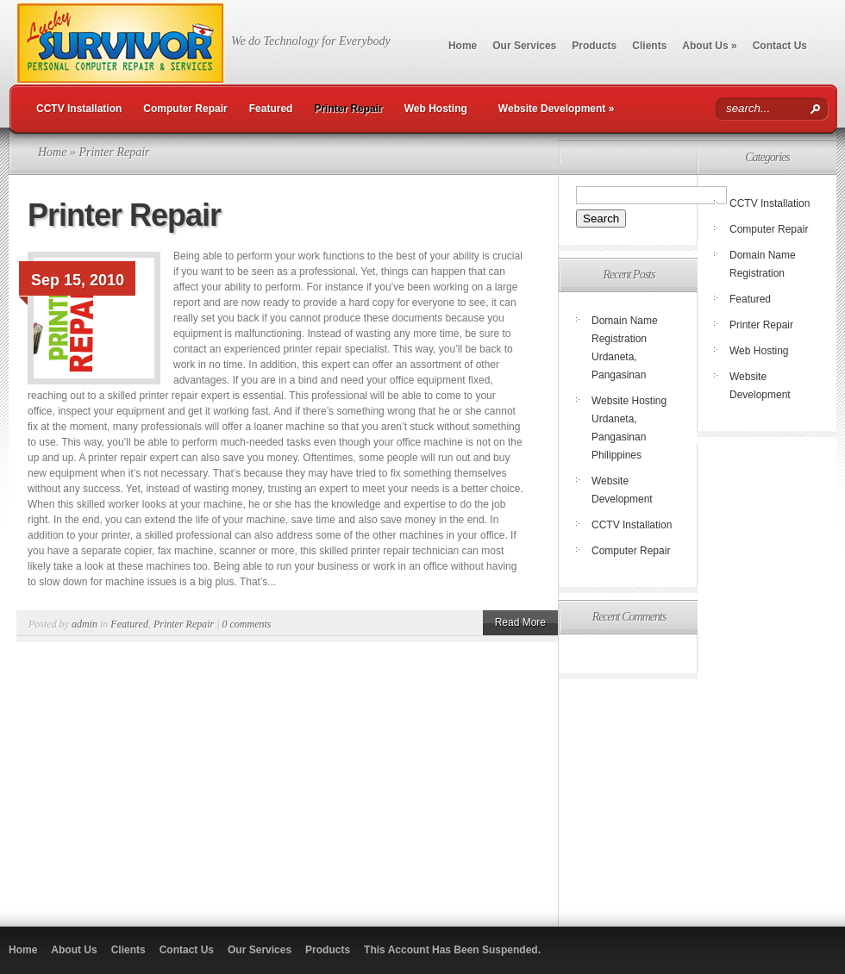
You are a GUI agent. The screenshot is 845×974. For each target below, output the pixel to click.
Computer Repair (185, 109)
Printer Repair (348, 109)
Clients (649, 46)
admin (84, 624)
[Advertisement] (697, 794)
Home (462, 46)
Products (594, 46)
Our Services (524, 46)
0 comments (247, 624)
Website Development (556, 109)
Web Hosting (435, 109)
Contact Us (780, 46)
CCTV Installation (79, 109)
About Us (709, 46)
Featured (271, 109)
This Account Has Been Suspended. (452, 950)
